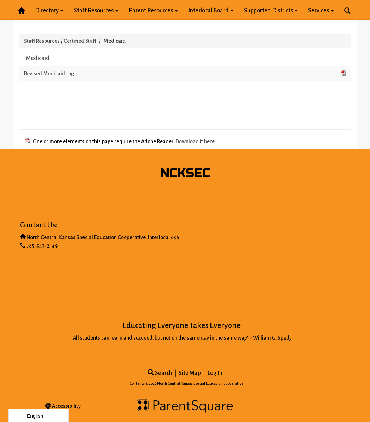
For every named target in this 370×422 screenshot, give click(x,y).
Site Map (190, 373)
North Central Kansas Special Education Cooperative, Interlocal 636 (103, 237)
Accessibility (63, 406)
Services (321, 10)
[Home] (21, 9)
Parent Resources (153, 10)
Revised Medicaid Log (185, 72)
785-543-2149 (42, 246)
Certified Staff (80, 41)
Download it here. (195, 141)
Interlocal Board (210, 10)
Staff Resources (96, 10)
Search (160, 373)
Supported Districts (270, 10)
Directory (49, 10)
